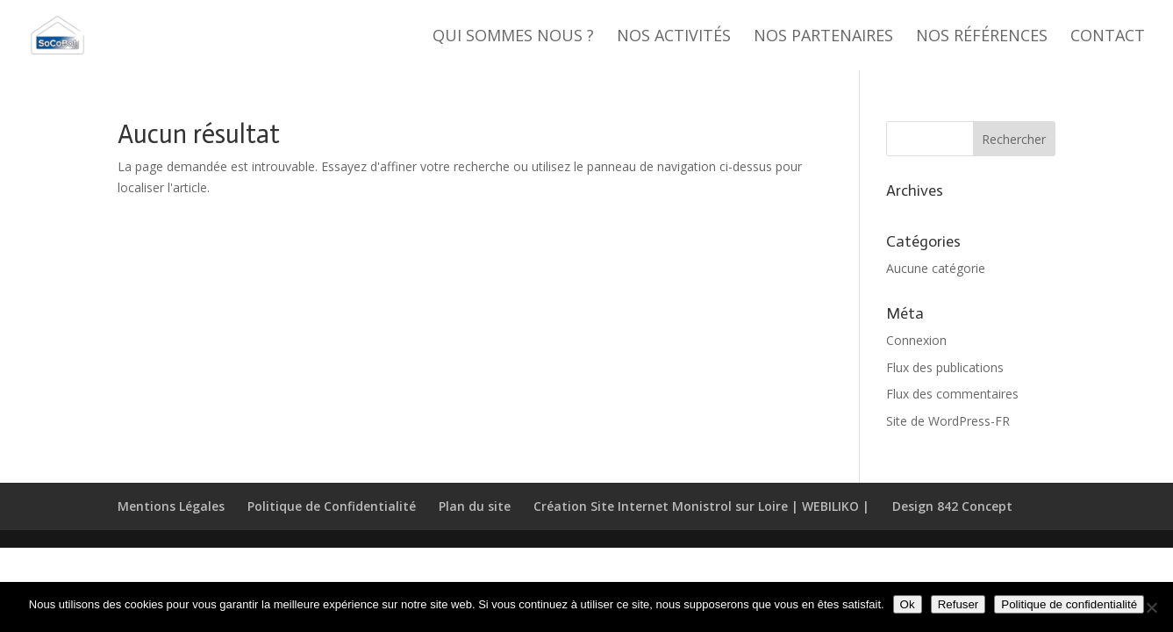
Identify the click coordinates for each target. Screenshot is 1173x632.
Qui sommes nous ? (513, 37)
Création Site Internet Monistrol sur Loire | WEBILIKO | (701, 506)
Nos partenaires (823, 37)
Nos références (982, 37)
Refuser (958, 604)
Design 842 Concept (952, 506)
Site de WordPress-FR (948, 421)
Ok (907, 604)
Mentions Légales (171, 506)
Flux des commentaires (952, 393)
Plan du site (475, 506)
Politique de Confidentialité (331, 506)
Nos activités (674, 37)
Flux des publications (945, 367)
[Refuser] (1151, 607)
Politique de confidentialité (1069, 604)
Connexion (916, 340)
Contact (1107, 37)
